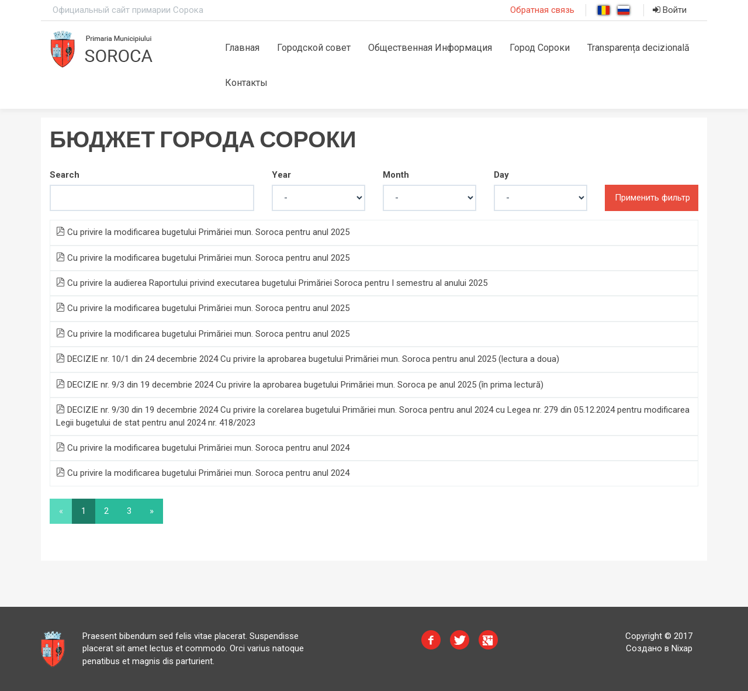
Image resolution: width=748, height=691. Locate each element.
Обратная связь (542, 10)
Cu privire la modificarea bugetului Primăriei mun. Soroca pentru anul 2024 (202, 448)
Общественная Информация (430, 47)
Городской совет (314, 47)
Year (281, 175)
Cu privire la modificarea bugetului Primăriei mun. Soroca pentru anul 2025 (202, 232)
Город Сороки (540, 47)
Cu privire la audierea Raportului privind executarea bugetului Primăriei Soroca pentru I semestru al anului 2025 (271, 283)
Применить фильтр (652, 197)
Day (501, 175)
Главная (242, 47)
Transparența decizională (638, 47)
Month (396, 175)
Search (64, 175)
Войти (670, 10)
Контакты (246, 82)
